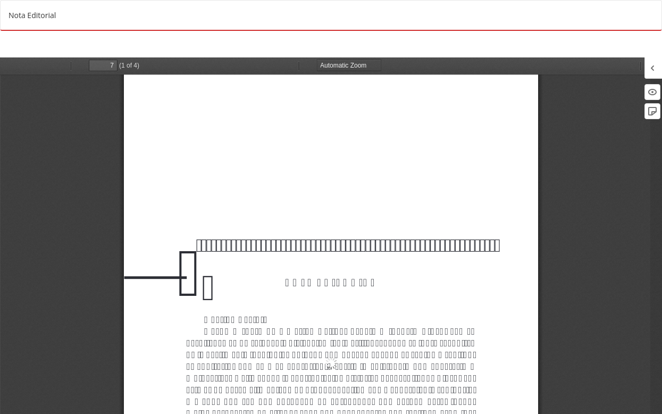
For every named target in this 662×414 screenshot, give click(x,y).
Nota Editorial (32, 15)
